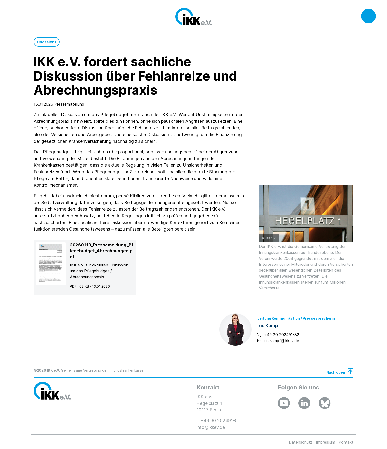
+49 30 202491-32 (281, 334)
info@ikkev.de (210, 427)
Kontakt (346, 442)
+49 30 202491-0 (219, 420)
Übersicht (46, 42)
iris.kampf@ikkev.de (281, 340)
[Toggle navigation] (368, 16)
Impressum (325, 442)
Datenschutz (300, 442)
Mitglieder (300, 264)
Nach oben (335, 372)
